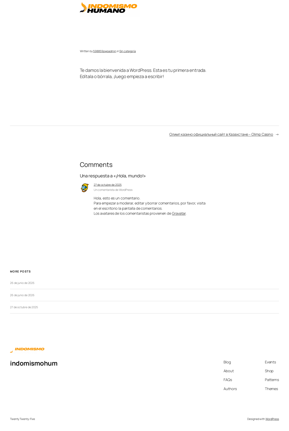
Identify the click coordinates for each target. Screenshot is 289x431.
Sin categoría (127, 51)
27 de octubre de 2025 (108, 185)
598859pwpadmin (104, 51)
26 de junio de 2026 (22, 283)
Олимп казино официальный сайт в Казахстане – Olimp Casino (221, 134)
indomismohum (33, 363)
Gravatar (179, 213)
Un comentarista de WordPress (113, 190)
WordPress (272, 419)
